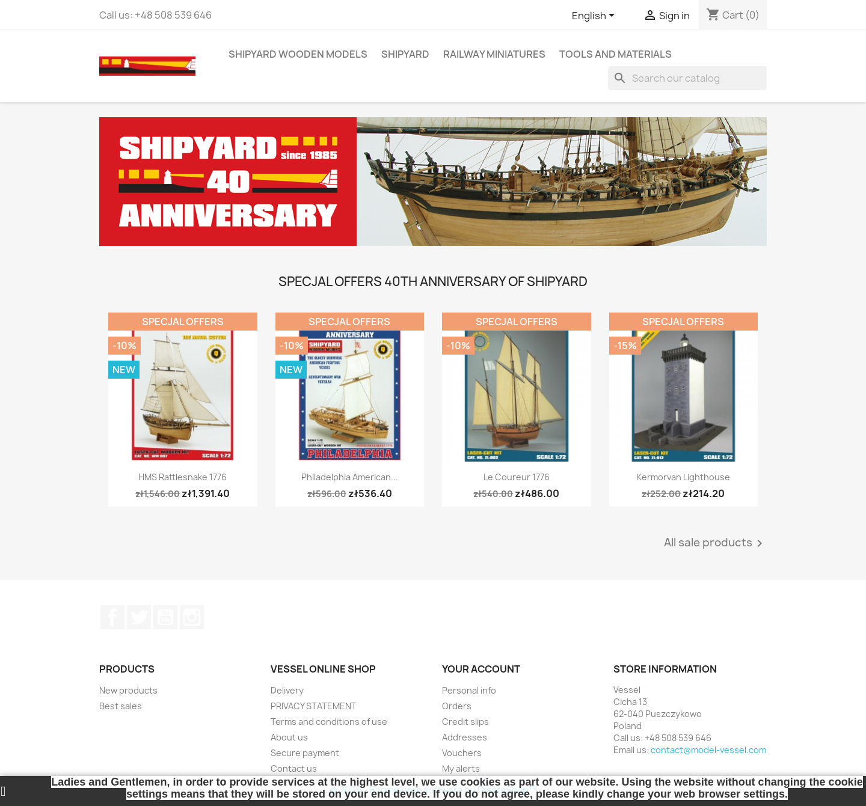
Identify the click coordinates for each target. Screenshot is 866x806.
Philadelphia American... (349, 477)
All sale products (715, 543)
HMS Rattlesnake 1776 (182, 477)
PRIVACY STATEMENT (314, 706)
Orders (456, 706)
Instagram (192, 617)
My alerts (461, 768)
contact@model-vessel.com (708, 750)
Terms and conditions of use (329, 721)
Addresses (464, 737)
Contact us (294, 768)
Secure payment (305, 753)
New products (128, 690)
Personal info (469, 690)
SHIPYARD (405, 54)
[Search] (687, 78)
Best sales (120, 706)
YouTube (165, 617)
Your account (481, 669)
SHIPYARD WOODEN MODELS (298, 54)
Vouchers (462, 753)
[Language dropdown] (595, 16)
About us (289, 737)
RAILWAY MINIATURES (494, 54)
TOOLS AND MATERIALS (615, 54)
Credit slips (465, 721)
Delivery (287, 690)
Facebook (112, 617)
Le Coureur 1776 (517, 477)
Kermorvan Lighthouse (683, 477)
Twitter (139, 617)
